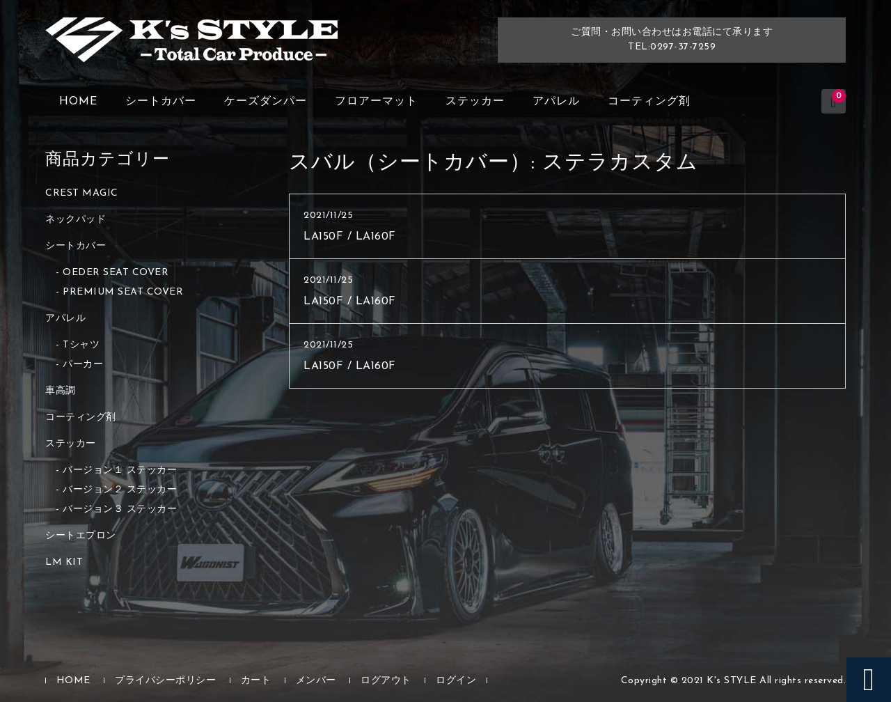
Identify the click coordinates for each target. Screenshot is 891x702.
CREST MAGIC (81, 193)
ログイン (456, 681)
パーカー (83, 364)
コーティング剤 (649, 101)
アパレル (556, 101)
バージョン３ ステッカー (120, 509)
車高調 (60, 391)
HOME (78, 101)
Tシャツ (81, 345)
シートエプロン (80, 536)
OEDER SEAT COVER (115, 272)
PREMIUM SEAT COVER (123, 292)
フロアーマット (376, 101)
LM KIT (64, 562)
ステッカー (475, 101)
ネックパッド (75, 219)
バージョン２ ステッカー (120, 490)
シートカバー (160, 101)
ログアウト (386, 681)
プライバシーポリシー (165, 681)
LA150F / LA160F (349, 236)
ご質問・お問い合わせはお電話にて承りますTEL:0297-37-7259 (672, 39)
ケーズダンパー (265, 101)
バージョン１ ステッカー (120, 470)
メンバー (316, 681)
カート (256, 681)
